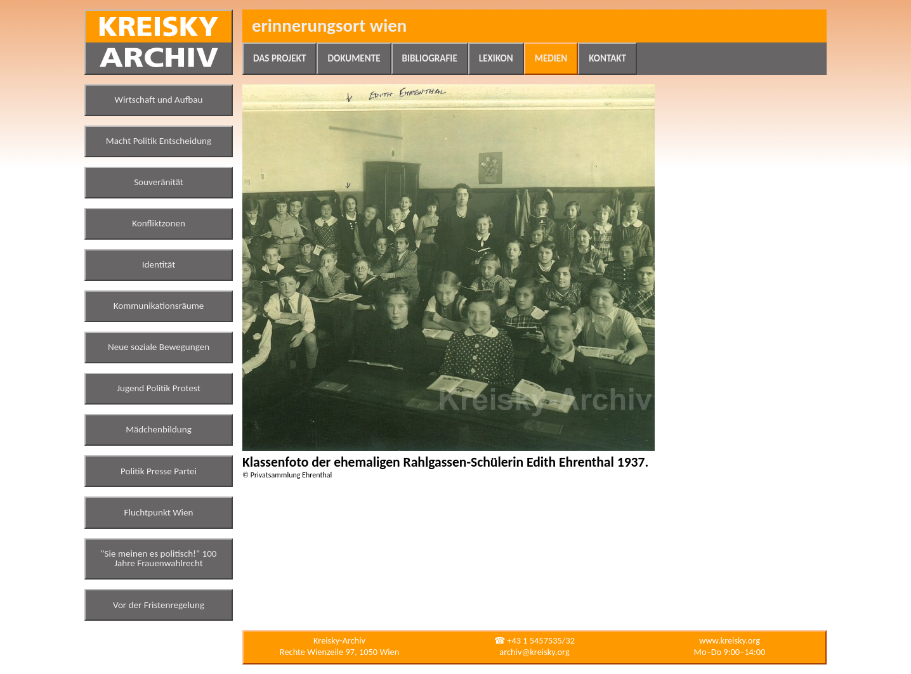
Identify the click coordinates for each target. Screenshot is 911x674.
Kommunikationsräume (159, 305)
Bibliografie (429, 58)
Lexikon (496, 58)
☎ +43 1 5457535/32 (534, 640)
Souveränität (158, 182)
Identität (159, 264)
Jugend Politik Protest (158, 388)
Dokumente (353, 58)
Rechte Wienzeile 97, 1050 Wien (339, 652)
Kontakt (607, 58)
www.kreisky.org (729, 640)
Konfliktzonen (158, 223)
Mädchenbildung (159, 429)
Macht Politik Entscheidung (158, 140)
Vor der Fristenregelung (158, 605)
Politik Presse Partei (159, 471)
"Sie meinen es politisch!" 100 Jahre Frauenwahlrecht (159, 558)
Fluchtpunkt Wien (158, 512)
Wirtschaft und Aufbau (159, 99)
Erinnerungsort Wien (329, 26)
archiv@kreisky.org (534, 652)
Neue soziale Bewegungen (158, 347)
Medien (551, 58)
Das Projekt (279, 58)
